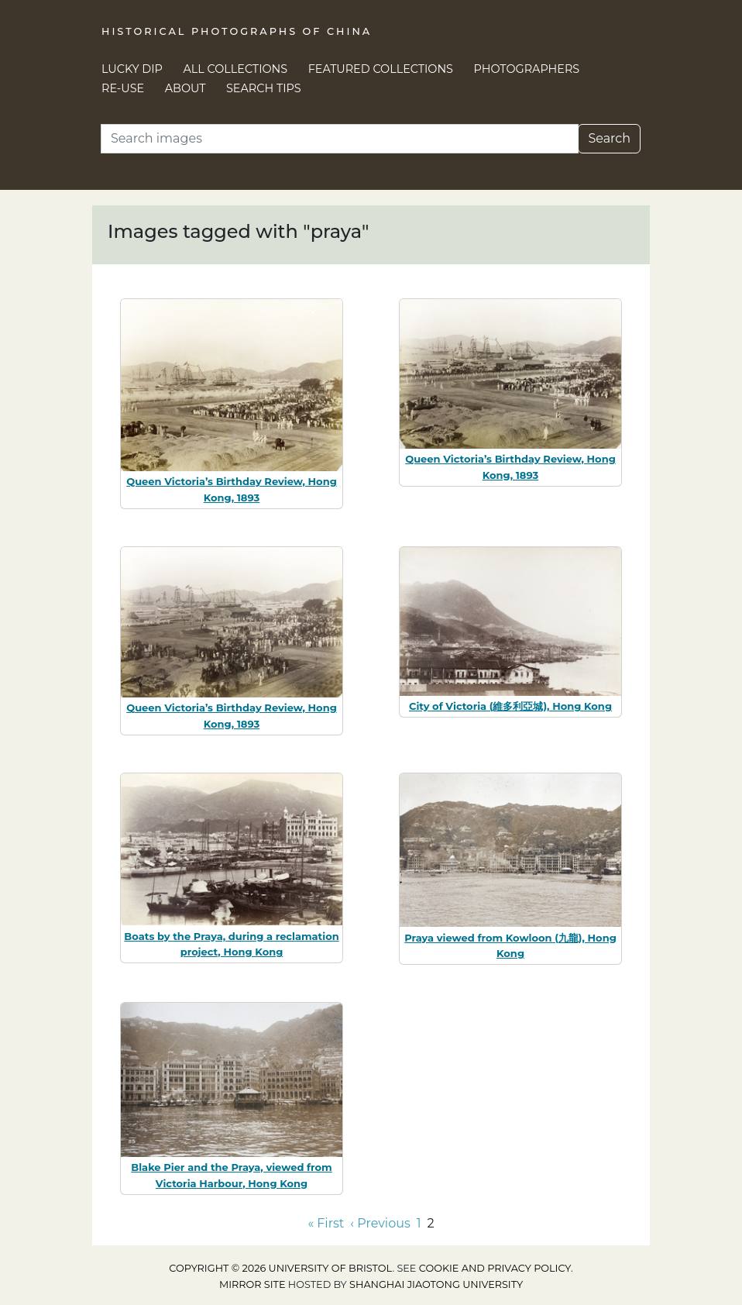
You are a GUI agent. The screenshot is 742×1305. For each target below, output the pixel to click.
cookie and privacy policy (495, 1268)
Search (609, 138)
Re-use (122, 88)
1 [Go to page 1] (419, 1223)
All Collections (236, 69)
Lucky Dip (132, 69)
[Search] (340, 138)
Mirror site (252, 1284)
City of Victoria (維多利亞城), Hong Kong (510, 706)
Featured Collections (380, 69)
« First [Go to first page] (325, 1223)
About (185, 88)
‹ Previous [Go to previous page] (380, 1223)
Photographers (527, 69)
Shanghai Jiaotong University (436, 1284)
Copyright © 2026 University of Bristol (280, 1268)
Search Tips (263, 88)
